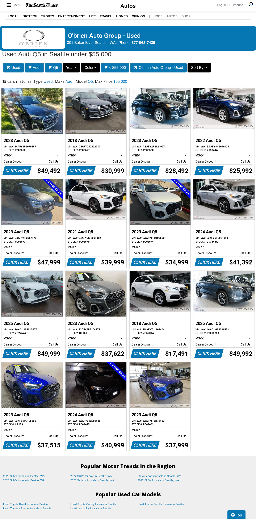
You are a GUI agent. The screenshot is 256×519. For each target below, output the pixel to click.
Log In (221, 5)
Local (13, 16)
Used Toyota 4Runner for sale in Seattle (27, 508)
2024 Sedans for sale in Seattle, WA (159, 476)
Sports (47, 16)
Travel (106, 16)
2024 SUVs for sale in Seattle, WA (91, 476)
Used (13, 67)
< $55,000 (115, 67)
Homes (122, 16)
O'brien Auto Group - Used (158, 67)
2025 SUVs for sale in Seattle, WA (24, 476)
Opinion (138, 16)
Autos (128, 6)
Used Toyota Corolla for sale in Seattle (161, 504)
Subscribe (236, 5)
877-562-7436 (143, 43)
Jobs (158, 16)
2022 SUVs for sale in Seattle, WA (158, 480)
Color (90, 68)
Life (92, 16)
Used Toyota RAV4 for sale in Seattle (25, 504)
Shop (185, 16)
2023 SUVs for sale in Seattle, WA (24, 480)
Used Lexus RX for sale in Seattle (90, 508)
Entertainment (71, 16)
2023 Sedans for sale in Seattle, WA (92, 480)
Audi (34, 67)
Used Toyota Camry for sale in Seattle (93, 504)
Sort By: (199, 68)
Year (71, 68)
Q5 (53, 67)
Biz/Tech (30, 16)
